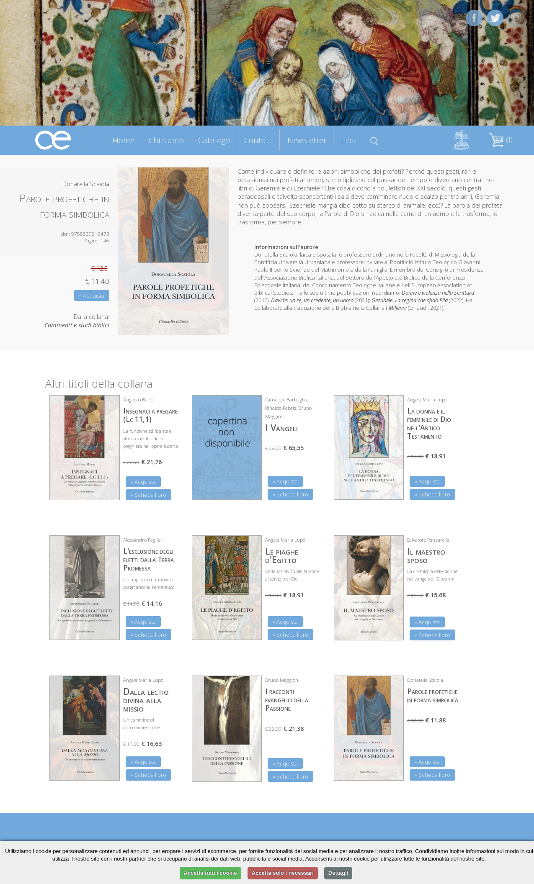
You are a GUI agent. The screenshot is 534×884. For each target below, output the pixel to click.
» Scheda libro (148, 495)
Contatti (258, 140)
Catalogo (214, 140)
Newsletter (307, 140)
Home (123, 140)
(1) (500, 140)
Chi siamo (166, 140)
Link (348, 140)
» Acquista (91, 295)
